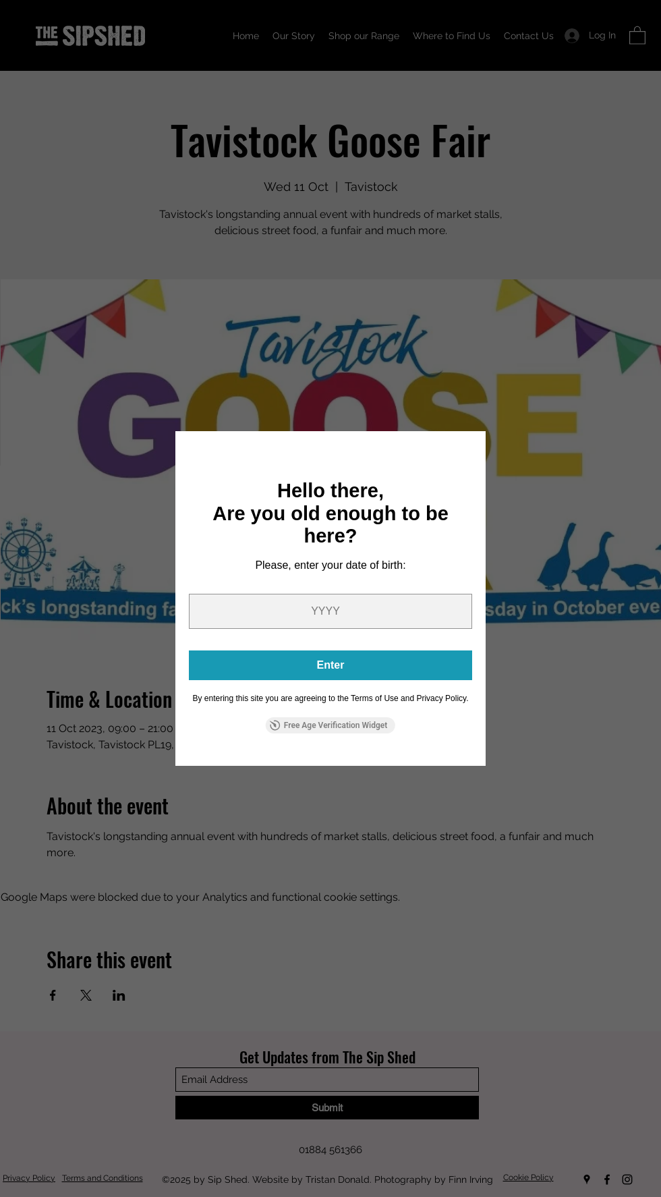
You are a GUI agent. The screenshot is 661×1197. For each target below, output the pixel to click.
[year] (330, 611)
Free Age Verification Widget (328, 725)
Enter (331, 665)
